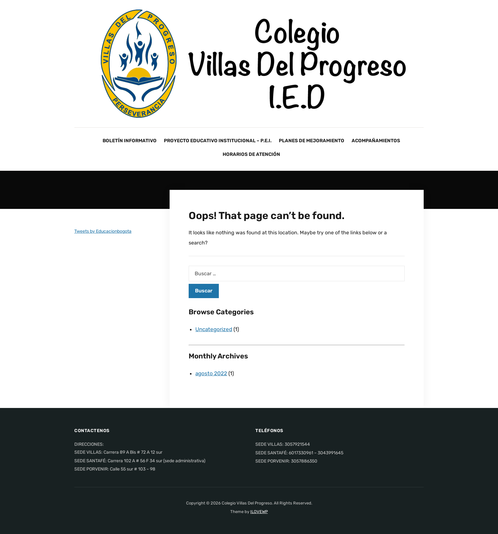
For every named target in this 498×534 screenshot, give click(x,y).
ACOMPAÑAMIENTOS (376, 141)
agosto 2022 (211, 373)
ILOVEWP (259, 511)
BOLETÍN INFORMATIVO (130, 141)
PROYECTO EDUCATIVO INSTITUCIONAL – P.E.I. (218, 141)
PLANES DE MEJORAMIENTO (311, 141)
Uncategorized (213, 329)
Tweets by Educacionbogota (102, 231)
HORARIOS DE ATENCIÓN (251, 154)
